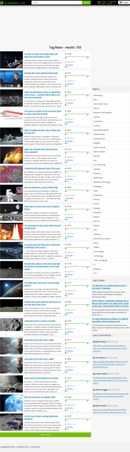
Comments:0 (69, 66)
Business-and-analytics (102, 112)
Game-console (99, 147)
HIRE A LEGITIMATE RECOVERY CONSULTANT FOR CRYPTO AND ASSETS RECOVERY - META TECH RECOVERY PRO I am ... (110, 364)
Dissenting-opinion (101, 130)
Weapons (97, 269)
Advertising (97, 95)
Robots (96, 217)
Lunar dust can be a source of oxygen (39, 321)
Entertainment (99, 138)
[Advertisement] (65, 25)
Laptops (96, 169)
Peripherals (97, 195)
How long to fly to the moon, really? (39, 340)
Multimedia (97, 177)
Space (95, 243)
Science (96, 225)
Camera (96, 117)
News (95, 191)
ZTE (95, 273)
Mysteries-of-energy (101, 182)
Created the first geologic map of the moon (42, 168)
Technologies (98, 251)
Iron (95, 160)
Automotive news (100, 104)
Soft (95, 230)
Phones (96, 199)
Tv (94, 264)
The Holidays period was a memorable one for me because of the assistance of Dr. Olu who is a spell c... (110, 380)
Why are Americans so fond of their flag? (41, 187)
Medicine (97, 173)
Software (97, 234)
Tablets (96, 247)
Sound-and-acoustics (102, 238)
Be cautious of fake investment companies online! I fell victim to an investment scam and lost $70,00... (111, 396)
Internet (96, 156)
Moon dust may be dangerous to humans (41, 378)
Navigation (97, 186)
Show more (45, 434)
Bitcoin (96, 108)
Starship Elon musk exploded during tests (41, 73)
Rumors (96, 221)
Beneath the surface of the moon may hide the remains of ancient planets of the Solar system (42, 266)
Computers (97, 121)
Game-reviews (99, 151)
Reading (96, 208)
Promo (96, 203)
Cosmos (96, 125)
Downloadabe (99, 134)
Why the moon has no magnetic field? (39, 397)
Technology (98, 256)
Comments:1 (69, 237)
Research (97, 212)
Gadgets (96, 143)
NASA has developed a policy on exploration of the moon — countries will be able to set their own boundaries (42, 95)
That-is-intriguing (100, 260)
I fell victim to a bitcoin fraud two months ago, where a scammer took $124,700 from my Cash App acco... (110, 348)
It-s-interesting (99, 164)
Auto (95, 99)
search (86, 3)
